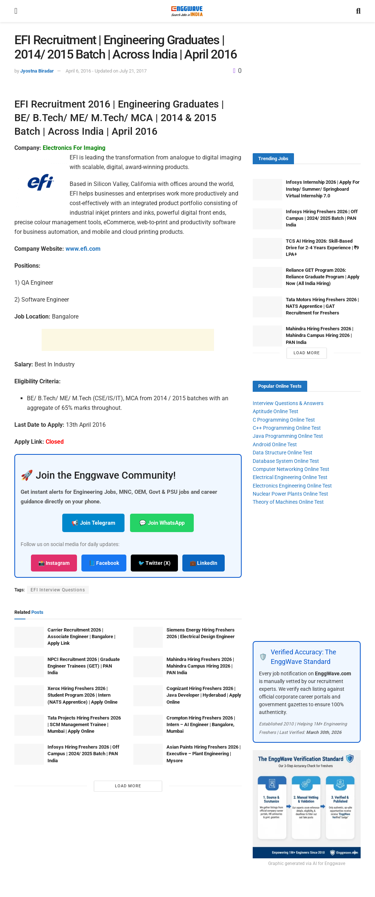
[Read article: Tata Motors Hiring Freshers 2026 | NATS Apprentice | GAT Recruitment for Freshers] (267, 306)
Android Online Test (275, 444)
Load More (128, 786)
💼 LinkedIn (203, 563)
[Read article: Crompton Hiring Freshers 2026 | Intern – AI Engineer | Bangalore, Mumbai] (148, 725)
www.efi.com (83, 248)
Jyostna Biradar (37, 71)
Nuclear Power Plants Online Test (290, 494)
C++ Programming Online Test (287, 428)
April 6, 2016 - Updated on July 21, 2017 (106, 71)
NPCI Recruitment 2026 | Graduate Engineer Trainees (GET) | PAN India (84, 666)
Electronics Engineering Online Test (292, 486)
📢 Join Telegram (93, 523)
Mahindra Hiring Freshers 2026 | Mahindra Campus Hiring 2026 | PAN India (200, 666)
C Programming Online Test (284, 420)
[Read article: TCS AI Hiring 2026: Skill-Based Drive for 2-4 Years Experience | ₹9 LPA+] (267, 248)
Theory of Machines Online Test (288, 502)
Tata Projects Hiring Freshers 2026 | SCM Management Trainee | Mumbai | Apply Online (84, 724)
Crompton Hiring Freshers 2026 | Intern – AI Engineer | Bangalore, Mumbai (201, 724)
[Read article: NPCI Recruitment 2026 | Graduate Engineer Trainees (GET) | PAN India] (29, 666)
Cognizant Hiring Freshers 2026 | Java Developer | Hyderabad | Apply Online (204, 695)
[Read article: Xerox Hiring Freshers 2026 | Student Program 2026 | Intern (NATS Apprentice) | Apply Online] (29, 695)
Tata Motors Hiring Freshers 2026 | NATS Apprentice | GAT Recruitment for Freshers (322, 306)
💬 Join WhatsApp (162, 523)
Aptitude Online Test (275, 411)
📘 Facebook (104, 563)
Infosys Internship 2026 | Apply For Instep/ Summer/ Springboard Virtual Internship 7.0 (323, 188)
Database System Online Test (286, 461)
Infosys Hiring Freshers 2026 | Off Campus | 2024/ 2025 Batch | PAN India (83, 753)
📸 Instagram (54, 563)
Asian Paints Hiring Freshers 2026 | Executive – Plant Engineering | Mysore (204, 753)
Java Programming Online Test (288, 436)
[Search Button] (358, 11)
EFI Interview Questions (58, 589)
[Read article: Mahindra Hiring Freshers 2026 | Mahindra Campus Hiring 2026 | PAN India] (148, 666)
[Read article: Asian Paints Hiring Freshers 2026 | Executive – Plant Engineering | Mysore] (148, 754)
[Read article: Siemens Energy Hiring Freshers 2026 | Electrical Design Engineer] (148, 637)
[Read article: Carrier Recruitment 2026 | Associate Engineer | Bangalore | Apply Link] (29, 637)
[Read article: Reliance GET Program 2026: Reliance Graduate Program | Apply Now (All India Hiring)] (267, 277)
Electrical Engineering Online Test (290, 477)
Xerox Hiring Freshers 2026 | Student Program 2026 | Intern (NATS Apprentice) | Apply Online (83, 695)
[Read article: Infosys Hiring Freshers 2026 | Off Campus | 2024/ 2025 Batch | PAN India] (29, 754)
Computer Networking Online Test (291, 469)
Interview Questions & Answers (288, 403)
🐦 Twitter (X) (154, 563)
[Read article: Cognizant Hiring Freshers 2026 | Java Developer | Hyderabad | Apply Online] (148, 695)
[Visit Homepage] (187, 11)
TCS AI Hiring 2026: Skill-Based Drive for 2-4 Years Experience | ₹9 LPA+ (322, 247)
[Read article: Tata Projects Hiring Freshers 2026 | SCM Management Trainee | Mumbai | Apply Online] (29, 725)
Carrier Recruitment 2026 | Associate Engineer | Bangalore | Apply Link (81, 636)
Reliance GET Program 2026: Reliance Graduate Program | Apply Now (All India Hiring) (323, 276)
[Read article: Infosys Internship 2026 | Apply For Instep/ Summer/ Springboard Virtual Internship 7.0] (267, 189)
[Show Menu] (15, 11)
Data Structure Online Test (282, 452)
